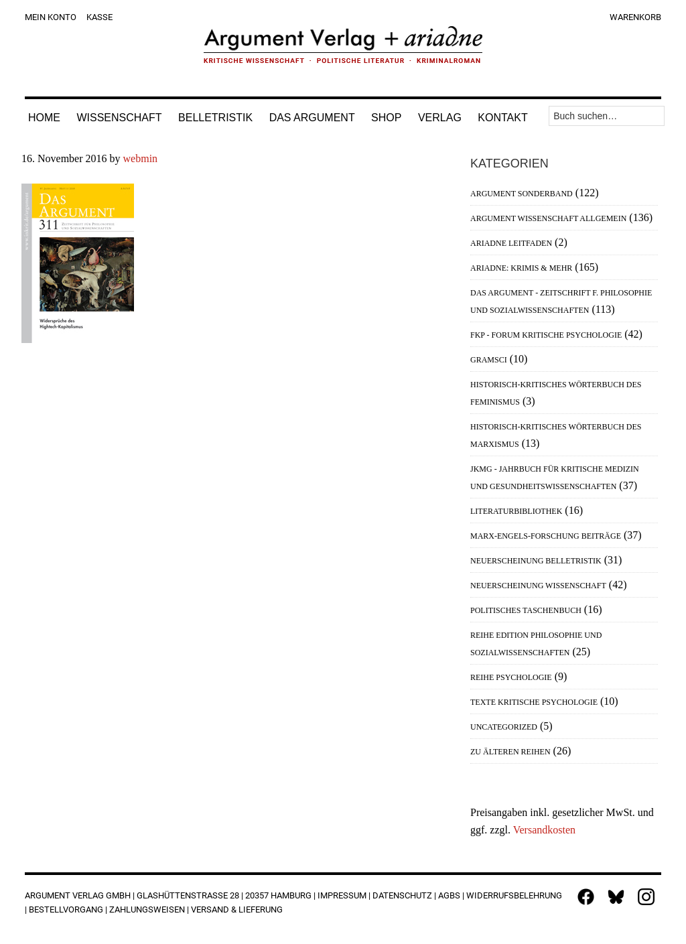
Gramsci (488, 359)
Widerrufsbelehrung (514, 895)
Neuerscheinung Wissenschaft (538, 585)
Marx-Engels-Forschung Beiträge (545, 536)
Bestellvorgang (66, 909)
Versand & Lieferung (237, 909)
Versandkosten (544, 829)
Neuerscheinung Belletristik (536, 560)
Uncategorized (503, 727)
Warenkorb (635, 17)
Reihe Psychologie (511, 677)
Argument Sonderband (521, 193)
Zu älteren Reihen (510, 751)
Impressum (342, 895)
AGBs (449, 895)
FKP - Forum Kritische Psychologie (546, 335)
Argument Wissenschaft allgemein (548, 218)
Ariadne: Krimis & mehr (521, 268)
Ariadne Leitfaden (511, 243)
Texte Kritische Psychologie (534, 702)
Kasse (99, 17)
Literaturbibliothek (516, 511)
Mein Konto (50, 17)
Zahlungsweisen (147, 909)
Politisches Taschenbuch (525, 610)
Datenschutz (402, 895)
